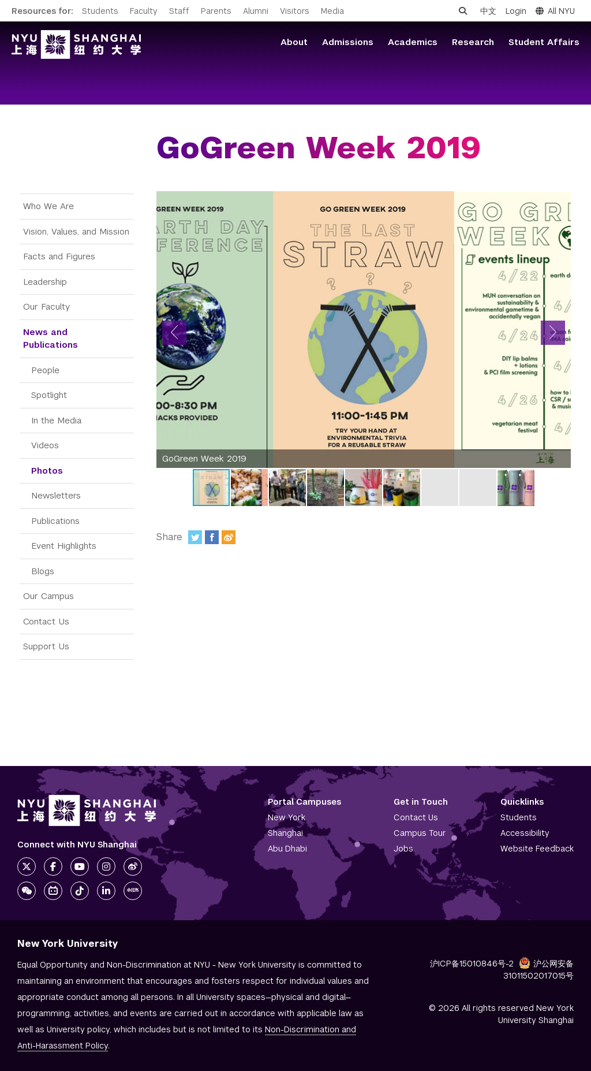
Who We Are (48, 205)
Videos (45, 445)
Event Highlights (63, 545)
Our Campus (48, 595)
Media (332, 11)
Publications (55, 520)
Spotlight (49, 394)
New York (286, 817)
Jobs (403, 848)
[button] (174, 333)
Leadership (45, 281)
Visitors (294, 11)
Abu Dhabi (287, 848)
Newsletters (56, 495)
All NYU (555, 11)
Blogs (42, 571)
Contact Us (46, 621)
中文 (488, 11)
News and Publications (50, 338)
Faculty (144, 11)
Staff (179, 11)
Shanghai (285, 833)
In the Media (56, 420)
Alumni (255, 11)
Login (516, 11)
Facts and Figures (59, 256)
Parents (216, 11)
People (45, 370)
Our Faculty (46, 306)
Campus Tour (420, 833)
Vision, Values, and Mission (76, 231)
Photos (47, 470)
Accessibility (524, 833)
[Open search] (463, 11)
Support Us (46, 646)
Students (100, 11)
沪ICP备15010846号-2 (472, 963)
